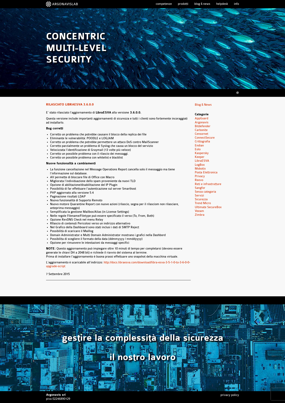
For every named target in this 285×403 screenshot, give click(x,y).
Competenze (164, 4)
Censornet (201, 134)
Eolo (198, 149)
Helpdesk (222, 4)
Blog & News (202, 4)
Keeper (199, 157)
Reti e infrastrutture (208, 184)
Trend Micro (203, 203)
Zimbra (199, 215)
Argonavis (201, 122)
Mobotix (200, 168)
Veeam (199, 211)
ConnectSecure (205, 137)
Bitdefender (202, 126)
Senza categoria (205, 191)
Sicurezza (201, 199)
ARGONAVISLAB (65, 4)
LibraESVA (202, 161)
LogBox (200, 165)
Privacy (200, 176)
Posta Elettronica (206, 172)
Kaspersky (202, 153)
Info (236, 4)
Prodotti (183, 4)
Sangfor (200, 188)
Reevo (199, 180)
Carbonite (201, 130)
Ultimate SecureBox (208, 207)
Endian (199, 145)
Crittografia (202, 141)
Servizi (199, 195)
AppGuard (201, 118)
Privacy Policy (229, 395)
